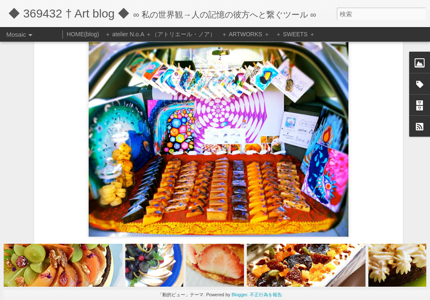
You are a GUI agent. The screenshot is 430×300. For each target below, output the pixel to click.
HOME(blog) (83, 34)
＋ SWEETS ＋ (295, 34)
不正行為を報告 (266, 294)
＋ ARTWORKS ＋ (245, 34)
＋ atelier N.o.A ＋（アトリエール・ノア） (160, 34)
